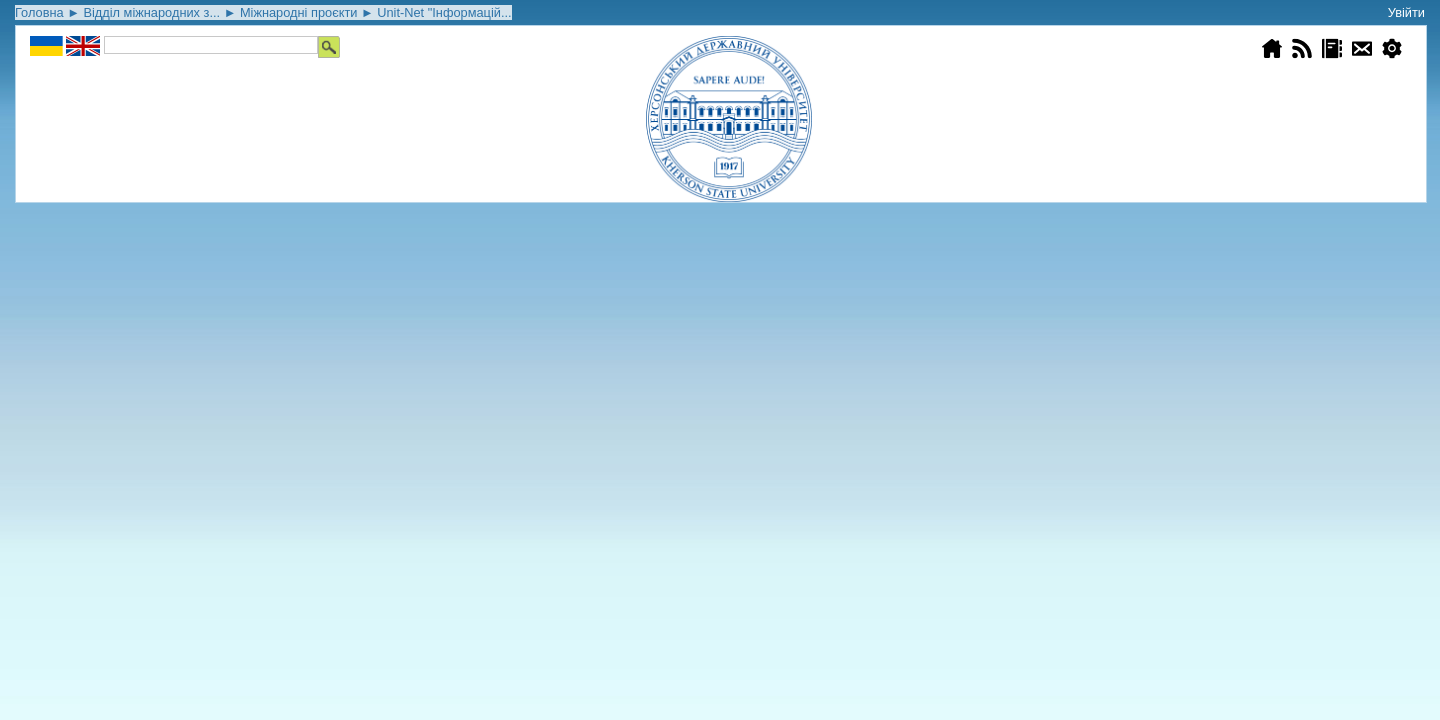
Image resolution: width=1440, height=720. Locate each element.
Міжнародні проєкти (299, 12)
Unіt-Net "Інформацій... (444, 12)
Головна (39, 12)
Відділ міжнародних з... (151, 12)
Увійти (1406, 12)
